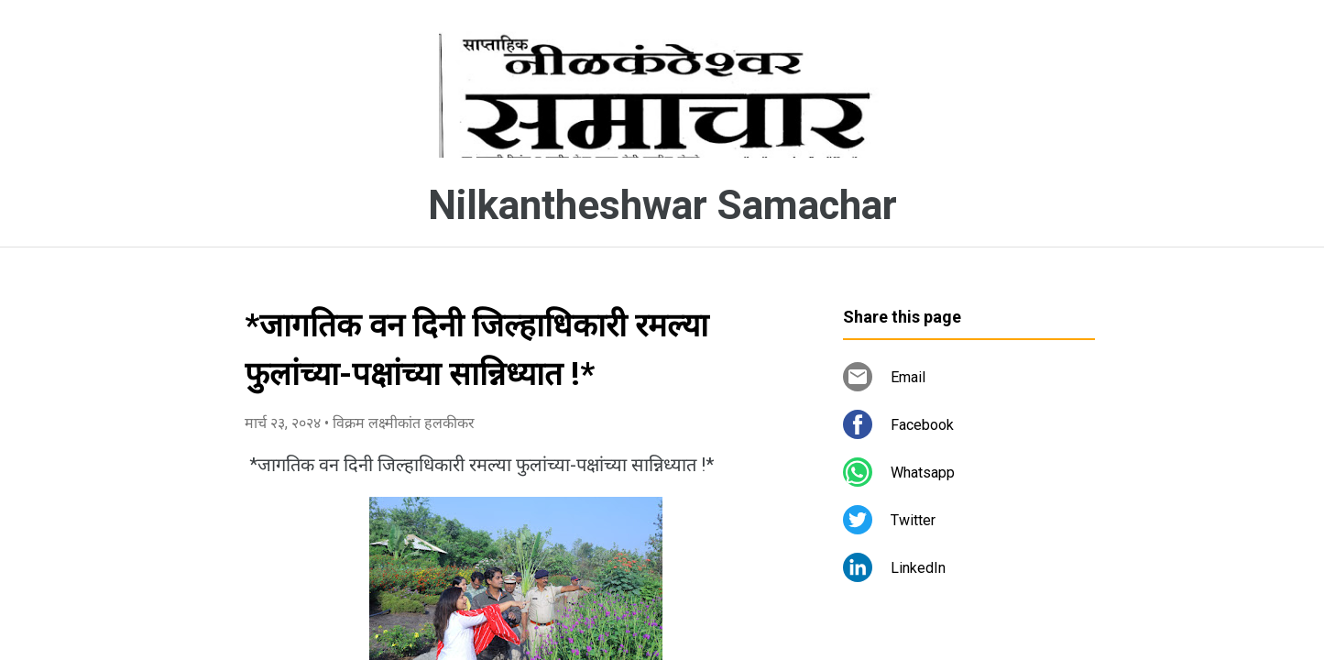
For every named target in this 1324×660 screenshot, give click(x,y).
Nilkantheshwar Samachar (662, 205)
